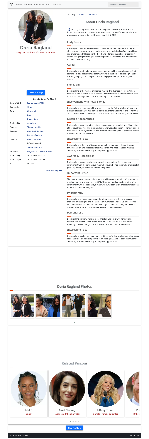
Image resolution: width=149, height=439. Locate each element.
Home (19, 4)
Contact (57, 4)
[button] (74, 322)
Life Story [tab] (71, 14)
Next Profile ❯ (74, 428)
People (27, 4)
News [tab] (81, 14)
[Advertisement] (36, 72)
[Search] (123, 4)
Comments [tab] (93, 14)
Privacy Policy (22, 435)
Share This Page (36, 92)
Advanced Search (42, 4)
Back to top (134, 435)
